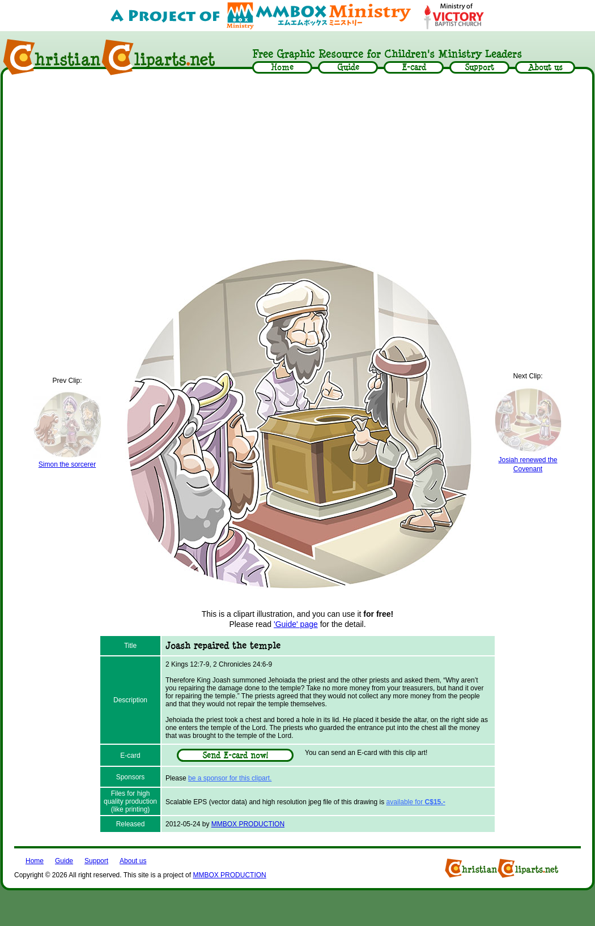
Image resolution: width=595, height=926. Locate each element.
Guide (64, 861)
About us (133, 861)
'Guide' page (296, 624)
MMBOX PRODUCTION (247, 824)
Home (35, 861)
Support (96, 861)
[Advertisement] (297, 165)
